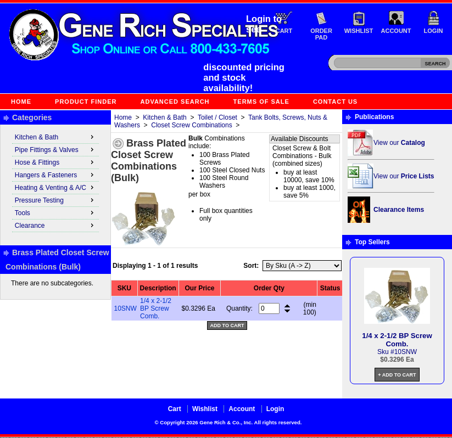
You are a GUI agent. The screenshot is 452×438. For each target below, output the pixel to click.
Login (433, 30)
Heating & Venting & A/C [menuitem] (55, 187)
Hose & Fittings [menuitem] (55, 162)
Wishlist (358, 30)
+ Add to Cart (397, 375)
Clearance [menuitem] (55, 225)
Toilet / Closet (217, 117)
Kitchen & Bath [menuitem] (55, 136)
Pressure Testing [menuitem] (55, 199)
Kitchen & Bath (164, 117)
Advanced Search (175, 101)
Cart (284, 30)
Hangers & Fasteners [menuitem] (55, 174)
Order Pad (321, 34)
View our (399, 143)
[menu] (55, 181)
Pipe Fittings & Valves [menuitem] (55, 149)
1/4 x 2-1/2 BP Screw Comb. (155, 308)
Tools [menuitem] (55, 212)
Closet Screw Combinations (191, 125)
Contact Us (335, 101)
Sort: (251, 265)
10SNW (125, 308)
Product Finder (85, 101)
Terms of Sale (261, 101)
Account (396, 30)
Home (21, 101)
